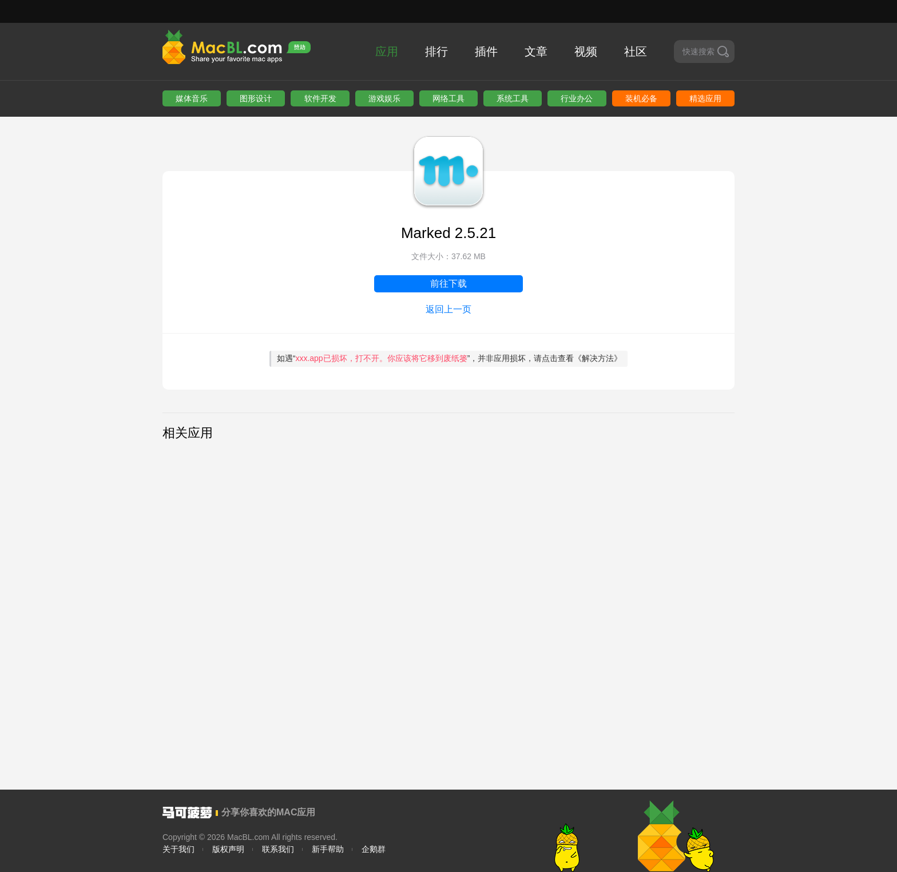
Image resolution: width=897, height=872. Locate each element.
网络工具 (448, 98)
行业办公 (577, 98)
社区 (635, 51)
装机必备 (641, 98)
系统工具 (513, 98)
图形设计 (256, 98)
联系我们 (278, 849)
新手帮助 (328, 849)
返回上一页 (448, 309)
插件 (486, 51)
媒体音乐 (192, 98)
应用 (386, 51)
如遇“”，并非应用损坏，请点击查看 (449, 358)
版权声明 (228, 849)
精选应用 (705, 98)
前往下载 (448, 283)
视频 (585, 51)
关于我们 (178, 849)
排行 (436, 51)
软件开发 (320, 98)
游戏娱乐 (384, 98)
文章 (536, 51)
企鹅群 (374, 849)
